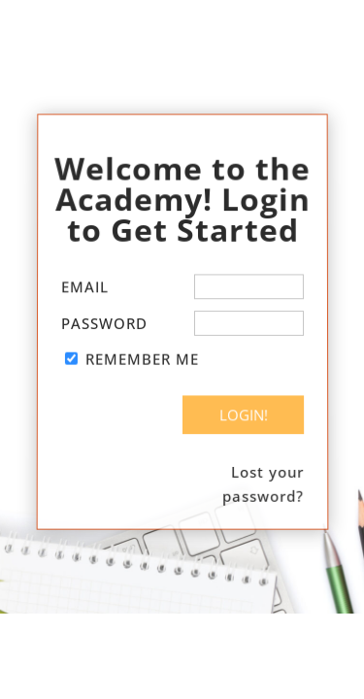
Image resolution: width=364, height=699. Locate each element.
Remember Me (141, 359)
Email (85, 287)
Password (103, 323)
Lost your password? (263, 483)
